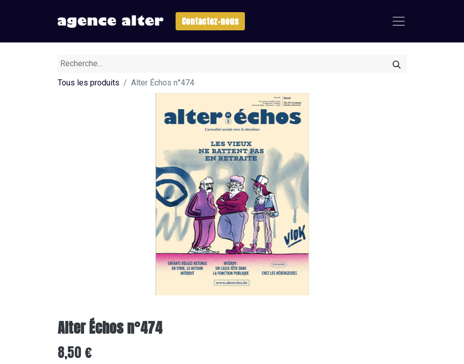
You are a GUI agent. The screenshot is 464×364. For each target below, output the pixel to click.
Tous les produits (88, 82)
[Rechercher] (397, 64)
